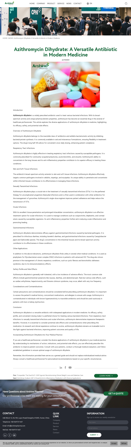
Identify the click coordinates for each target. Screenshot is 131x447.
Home (32, 4)
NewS (11, 38)
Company (41, 4)
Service (60, 4)
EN (89, 3)
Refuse (124, 443)
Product (51, 4)
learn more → (106, 376)
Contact (77, 4)
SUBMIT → (94, 435)
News (68, 4)
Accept (113, 443)
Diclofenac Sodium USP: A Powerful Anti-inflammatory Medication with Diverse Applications (49, 378)
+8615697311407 (17, 422)
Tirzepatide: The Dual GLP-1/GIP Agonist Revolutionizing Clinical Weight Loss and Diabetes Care (50, 375)
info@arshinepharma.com (16, 426)
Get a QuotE (115, 393)
